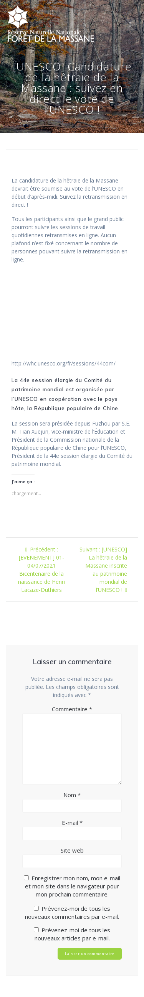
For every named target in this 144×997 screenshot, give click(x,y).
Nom (72, 795)
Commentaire (72, 709)
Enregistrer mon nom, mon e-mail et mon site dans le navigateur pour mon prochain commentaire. (72, 886)
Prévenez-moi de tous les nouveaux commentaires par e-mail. (72, 912)
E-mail (72, 822)
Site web (72, 850)
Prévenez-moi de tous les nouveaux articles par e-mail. (73, 934)
